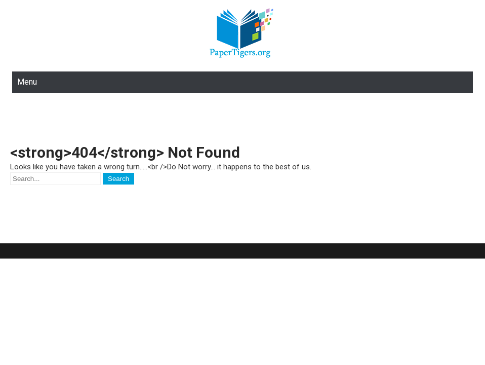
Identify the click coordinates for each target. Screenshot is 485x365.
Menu (27, 82)
